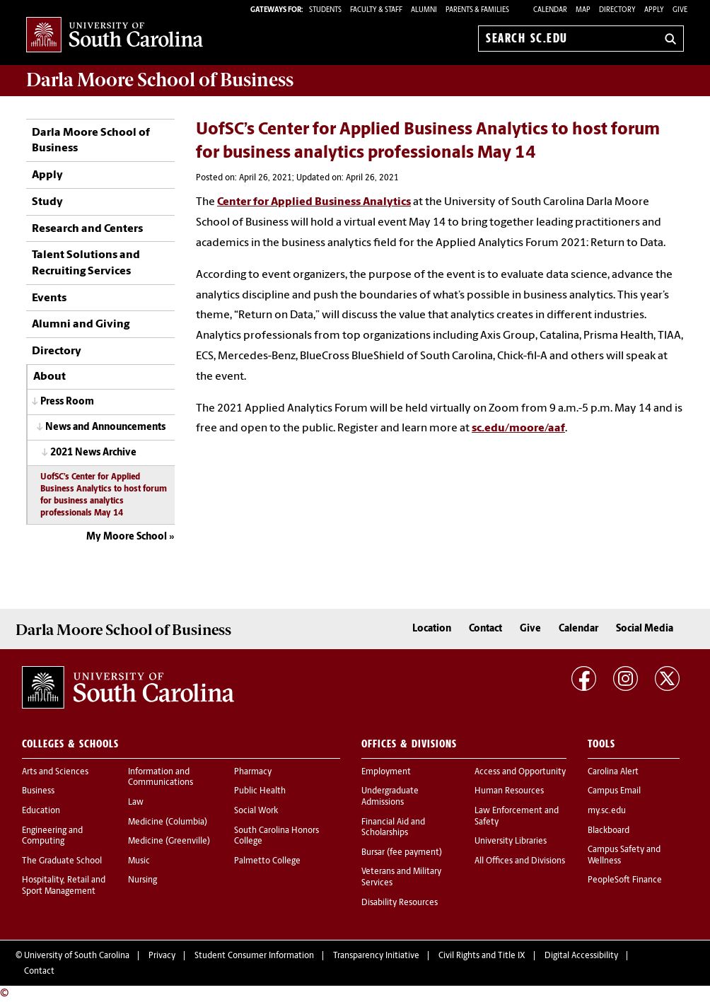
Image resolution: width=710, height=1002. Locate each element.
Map (583, 10)
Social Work (256, 811)
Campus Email (614, 791)
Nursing (142, 880)
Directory (617, 10)
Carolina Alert (613, 772)
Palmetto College (267, 861)
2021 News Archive (93, 453)
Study (47, 202)
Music (139, 861)
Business (38, 791)
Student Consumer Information (254, 956)
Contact (485, 629)
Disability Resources (399, 903)
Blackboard (608, 831)
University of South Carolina (76, 956)
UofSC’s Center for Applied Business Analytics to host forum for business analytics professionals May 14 (103, 495)
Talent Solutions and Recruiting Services (86, 263)
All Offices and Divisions (520, 861)
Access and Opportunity (520, 772)
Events (49, 298)
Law (136, 802)
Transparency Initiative (376, 956)
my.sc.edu (607, 811)
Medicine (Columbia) (167, 822)
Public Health (260, 791)
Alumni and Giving (80, 324)
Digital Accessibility (581, 956)
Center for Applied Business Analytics (314, 202)
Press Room (67, 402)
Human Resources (509, 791)
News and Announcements (105, 427)
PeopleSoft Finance (625, 880)
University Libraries (511, 841)
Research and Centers (87, 229)
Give (680, 10)
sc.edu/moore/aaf (518, 428)
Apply (654, 10)
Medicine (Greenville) (169, 841)
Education (41, 811)
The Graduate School (62, 861)
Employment (386, 772)
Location (431, 629)
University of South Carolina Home (114, 35)
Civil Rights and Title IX (481, 956)
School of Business (159, 80)
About (49, 377)
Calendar (550, 10)
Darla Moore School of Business (91, 140)
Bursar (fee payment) (401, 853)
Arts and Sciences (55, 772)
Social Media (644, 629)
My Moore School (126, 537)
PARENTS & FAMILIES (477, 10)
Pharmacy (253, 772)
